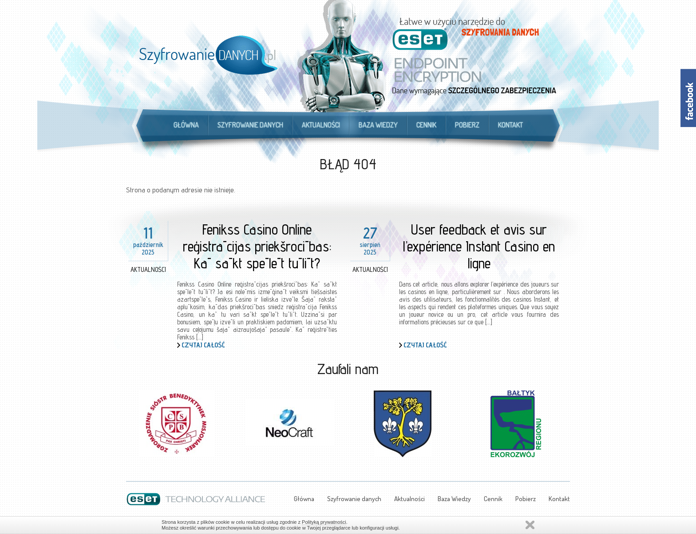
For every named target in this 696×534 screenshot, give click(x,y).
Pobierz (467, 124)
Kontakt (510, 124)
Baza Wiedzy (378, 124)
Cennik (426, 124)
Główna (186, 124)
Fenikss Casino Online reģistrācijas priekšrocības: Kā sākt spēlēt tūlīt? (257, 246)
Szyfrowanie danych (250, 124)
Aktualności (321, 124)
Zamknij (530, 525)
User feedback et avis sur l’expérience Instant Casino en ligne (479, 246)
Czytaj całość (203, 345)
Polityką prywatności (324, 522)
